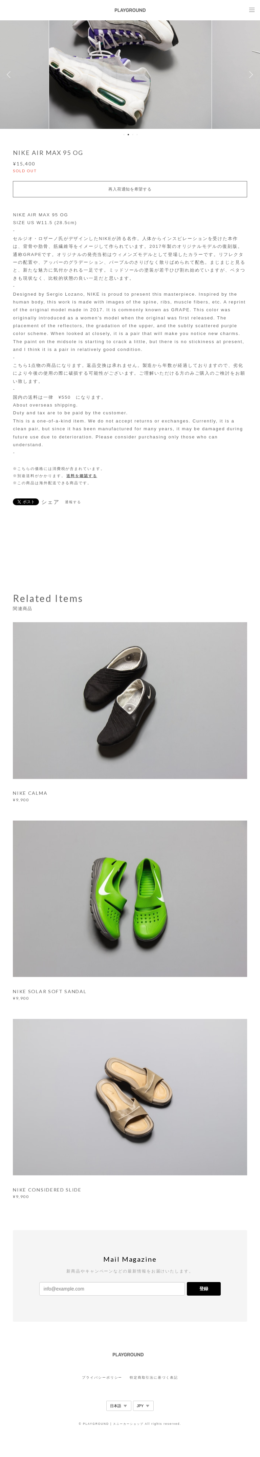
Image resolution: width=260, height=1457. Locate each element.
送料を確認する (81, 476)
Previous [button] (10, 74)
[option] (130, 74)
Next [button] (249, 74)
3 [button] (132, 134)
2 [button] (128, 134)
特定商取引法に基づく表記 (154, 1377)
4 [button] (137, 134)
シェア (50, 502)
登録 (203, 1288)
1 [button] (124, 134)
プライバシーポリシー (102, 1377)
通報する (73, 502)
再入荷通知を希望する (129, 189)
